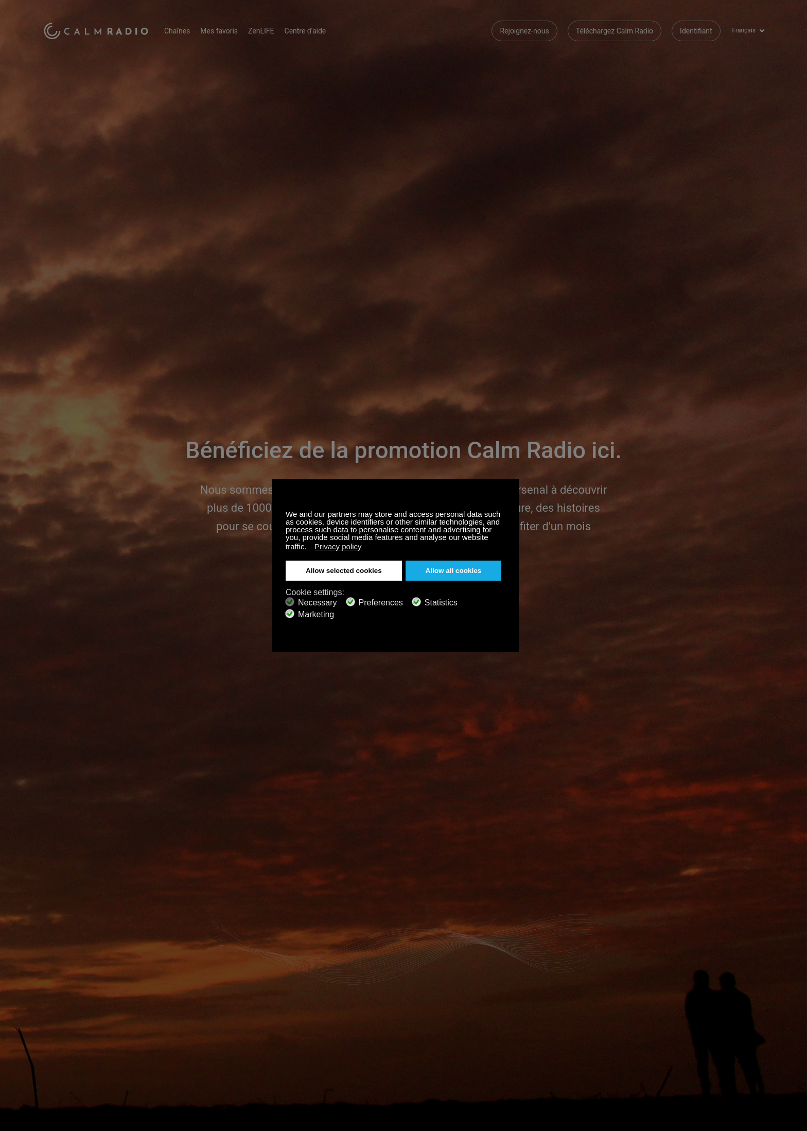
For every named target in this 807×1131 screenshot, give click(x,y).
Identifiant (696, 31)
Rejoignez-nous (524, 31)
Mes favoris (219, 31)
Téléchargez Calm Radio (614, 31)
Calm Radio (96, 31)
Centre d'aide (305, 31)
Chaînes (177, 31)
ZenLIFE (261, 31)
